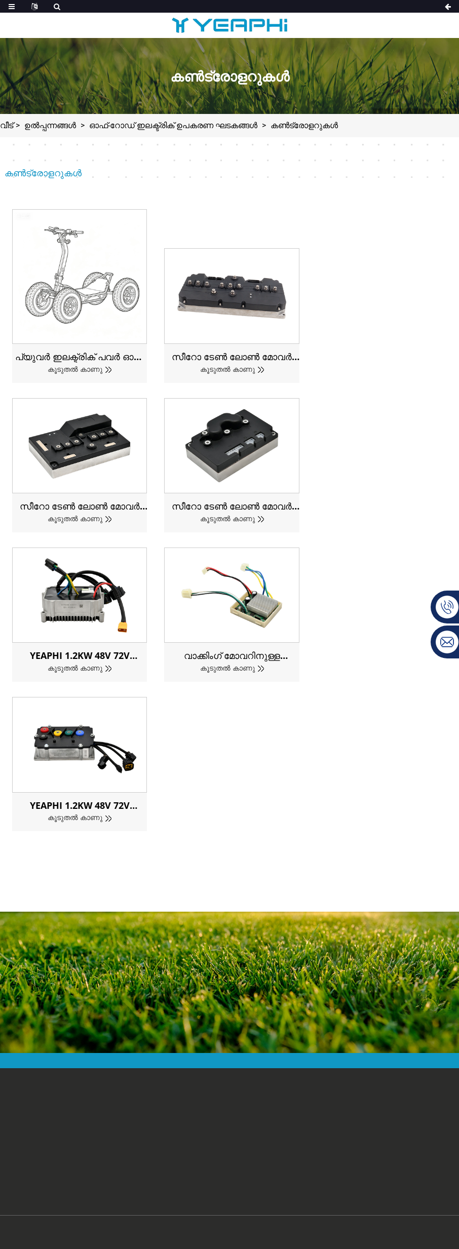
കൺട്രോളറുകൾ (304, 125)
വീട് (6, 125)
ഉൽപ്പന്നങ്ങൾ (50, 125)
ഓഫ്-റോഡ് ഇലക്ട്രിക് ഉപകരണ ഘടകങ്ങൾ (173, 125)
